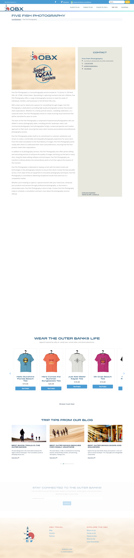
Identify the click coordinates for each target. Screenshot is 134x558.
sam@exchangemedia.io (91, 66)
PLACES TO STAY (101, 7)
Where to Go (91, 530)
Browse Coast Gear (67, 404)
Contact (52, 533)
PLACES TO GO (74, 7)
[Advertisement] (67, 34)
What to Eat (91, 539)
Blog (50, 530)
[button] (124, 373)
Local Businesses (93, 541)
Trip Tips (115, 7)
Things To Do (88, 7)
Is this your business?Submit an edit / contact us (90, 193)
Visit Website (87, 69)
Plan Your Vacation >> (10, 2)
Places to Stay (92, 536)
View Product (28, 388)
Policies (52, 536)
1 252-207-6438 (88, 63)
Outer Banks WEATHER (67, 511)
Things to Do (91, 533)
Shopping (124, 7)
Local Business (16, 19)
